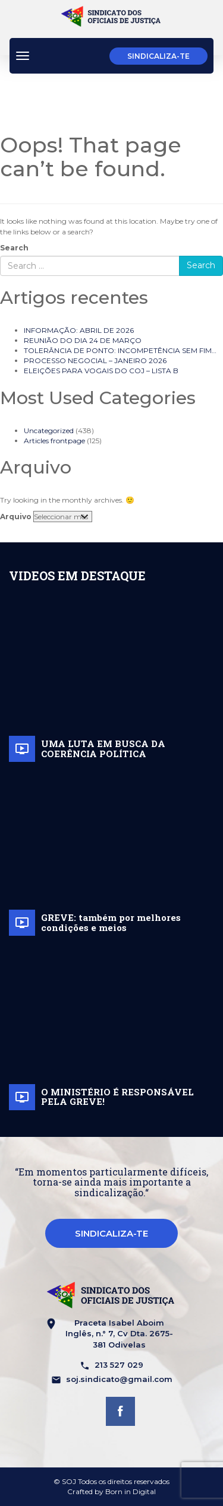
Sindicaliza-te (158, 56)
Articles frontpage (54, 440)
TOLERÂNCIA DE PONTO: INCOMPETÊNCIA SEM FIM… (120, 350)
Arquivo (16, 516)
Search (14, 247)
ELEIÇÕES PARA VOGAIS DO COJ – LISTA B (101, 370)
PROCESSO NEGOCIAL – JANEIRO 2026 (95, 360)
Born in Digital (130, 1491)
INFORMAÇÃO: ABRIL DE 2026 (79, 330)
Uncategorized (49, 430)
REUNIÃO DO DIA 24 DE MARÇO (83, 340)
